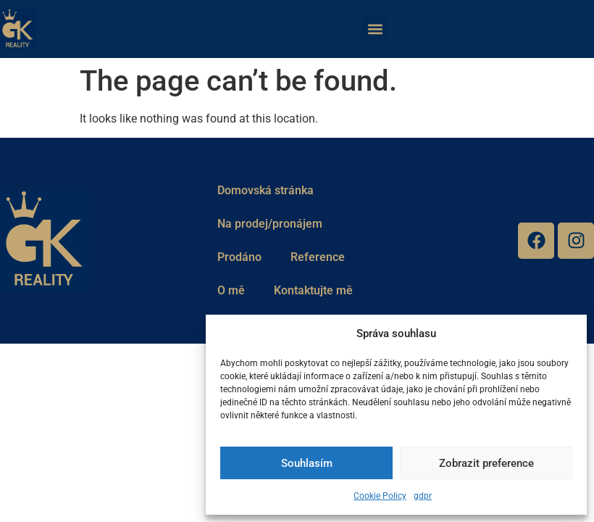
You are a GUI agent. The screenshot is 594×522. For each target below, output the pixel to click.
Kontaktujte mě (313, 290)
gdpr (423, 496)
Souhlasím (306, 463)
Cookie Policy (380, 496)
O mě (231, 290)
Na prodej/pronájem (269, 224)
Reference (317, 257)
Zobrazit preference (486, 463)
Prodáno (239, 257)
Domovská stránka (265, 190)
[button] (375, 29)
